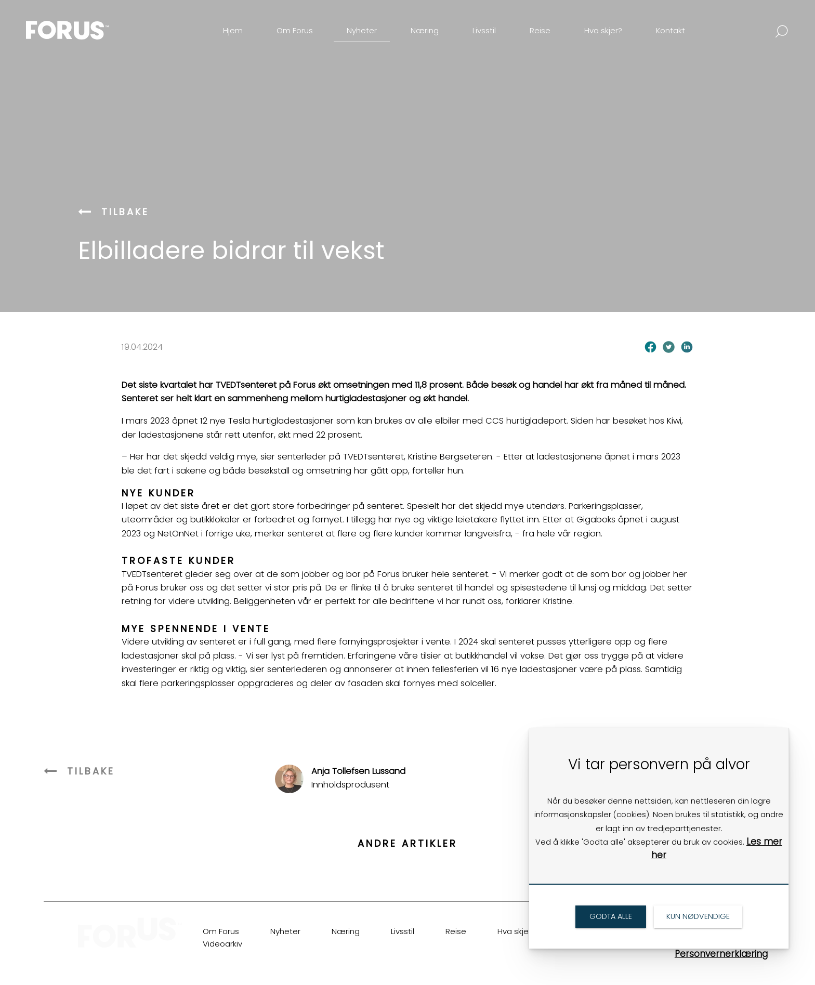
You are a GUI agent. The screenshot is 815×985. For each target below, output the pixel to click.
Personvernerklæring (721, 954)
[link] (85, 22)
